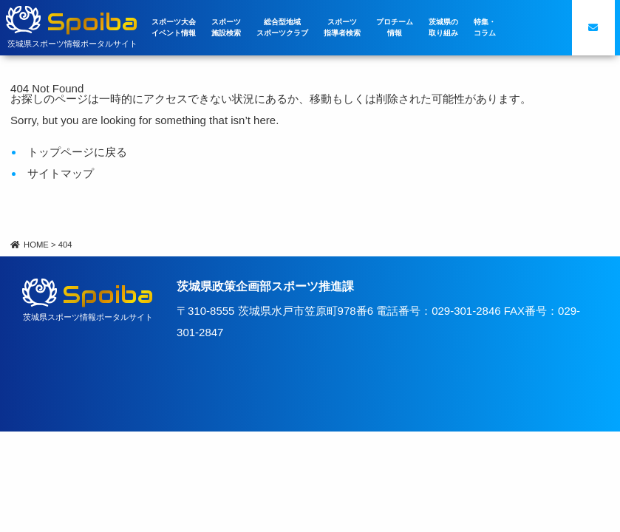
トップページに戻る (77, 152)
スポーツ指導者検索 (342, 27)
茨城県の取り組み (443, 27)
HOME (29, 244)
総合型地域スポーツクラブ (282, 27)
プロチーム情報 (394, 27)
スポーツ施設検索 (226, 27)
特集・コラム (485, 27)
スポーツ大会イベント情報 (173, 27)
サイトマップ (60, 173)
